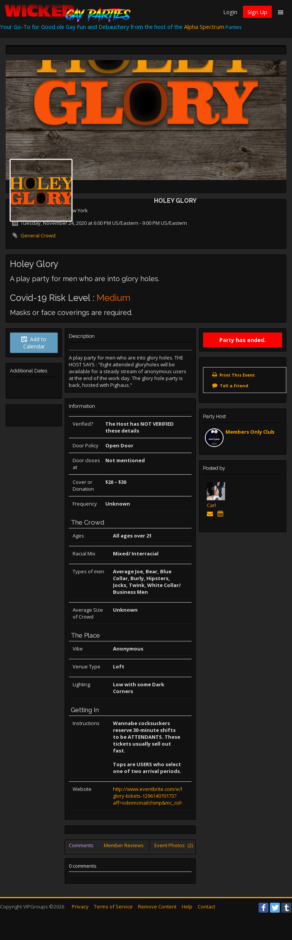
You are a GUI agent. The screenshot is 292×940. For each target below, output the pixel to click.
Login (230, 12)
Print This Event (237, 375)
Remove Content (157, 906)
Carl (211, 505)
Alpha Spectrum (204, 26)
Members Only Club (250, 431)
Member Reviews (124, 845)
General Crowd (38, 235)
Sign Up (257, 12)
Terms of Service (113, 906)
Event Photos (173, 845)
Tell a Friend (234, 385)
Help (187, 906)
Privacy (80, 906)
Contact (206, 906)
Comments (81, 845)
